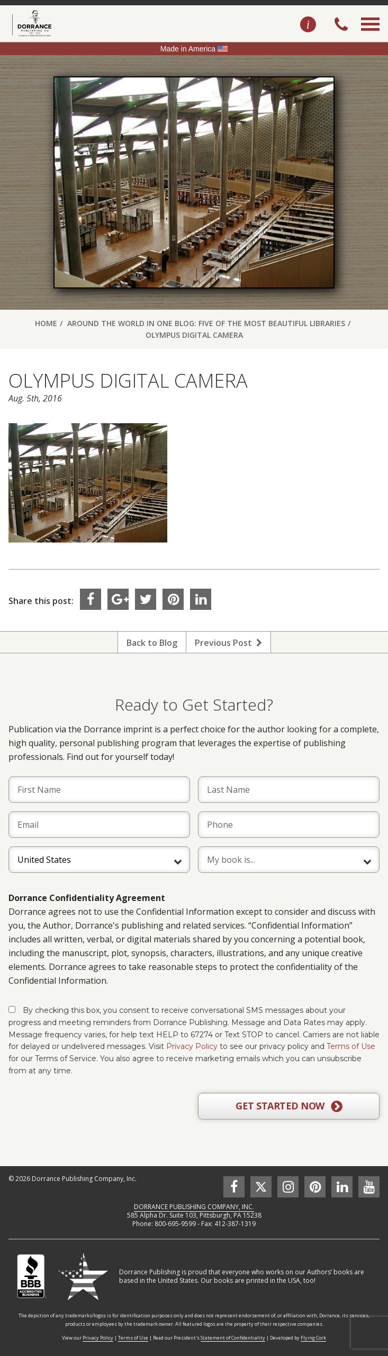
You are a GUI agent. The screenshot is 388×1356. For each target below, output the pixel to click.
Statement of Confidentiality (233, 1337)
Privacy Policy (192, 1046)
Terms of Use (351, 1046)
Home (46, 323)
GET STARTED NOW (289, 1106)
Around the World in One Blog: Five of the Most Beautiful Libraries (206, 323)
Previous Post (228, 643)
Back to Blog (152, 643)
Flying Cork (313, 1337)
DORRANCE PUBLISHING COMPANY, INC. (194, 1206)
